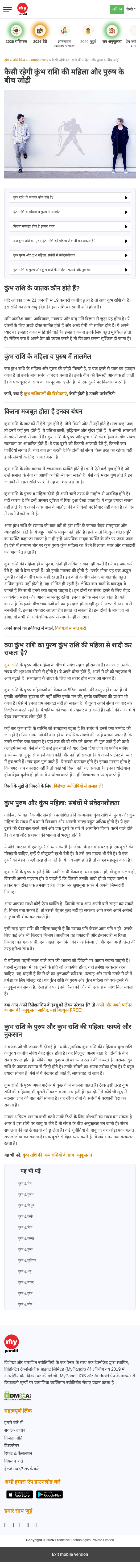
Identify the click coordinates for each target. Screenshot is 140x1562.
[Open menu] (7, 9)
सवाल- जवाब (14, 1430)
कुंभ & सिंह (21, 1227)
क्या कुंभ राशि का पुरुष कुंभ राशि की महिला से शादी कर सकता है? (54, 241)
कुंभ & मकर (21, 1282)
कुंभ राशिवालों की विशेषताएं (45, 394)
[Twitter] (28, 1525)
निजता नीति (13, 1438)
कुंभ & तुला (21, 1249)
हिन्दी (129, 9)
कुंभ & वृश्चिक (22, 1260)
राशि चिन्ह (19, 60)
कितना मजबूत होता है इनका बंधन (34, 226)
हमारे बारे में (13, 1422)
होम (6, 60)
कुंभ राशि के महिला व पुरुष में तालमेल (36, 212)
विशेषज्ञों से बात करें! (71, 628)
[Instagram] (6, 1525)
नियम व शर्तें (13, 1461)
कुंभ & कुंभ (21, 1293)
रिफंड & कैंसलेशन (18, 1453)
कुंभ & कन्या (21, 1238)
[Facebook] (13, 1525)
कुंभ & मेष (20, 1183)
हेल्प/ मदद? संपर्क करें (21, 1469)
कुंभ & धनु (20, 1271)
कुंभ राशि (11, 665)
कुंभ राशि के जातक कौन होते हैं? (33, 197)
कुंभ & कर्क (21, 1216)
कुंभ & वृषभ (21, 1194)
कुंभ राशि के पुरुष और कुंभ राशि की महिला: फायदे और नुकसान (52, 270)
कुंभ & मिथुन (22, 1205)
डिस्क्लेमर (11, 1445)
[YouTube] (35, 1525)
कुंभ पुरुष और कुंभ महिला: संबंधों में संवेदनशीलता (44, 255)
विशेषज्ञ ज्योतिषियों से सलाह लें (77, 786)
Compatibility (38, 60)
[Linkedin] (20, 1525)
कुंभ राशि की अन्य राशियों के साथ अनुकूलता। (57, 1155)
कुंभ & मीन (20, 1304)
